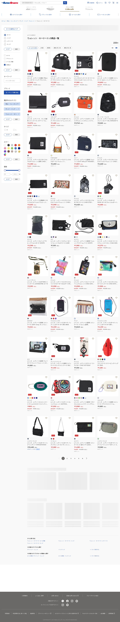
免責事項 (32, 613)
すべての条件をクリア (12, 29)
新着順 (48, 48)
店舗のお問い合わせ (72, 596)
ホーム (3, 21)
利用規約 (7, 613)
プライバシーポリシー (45, 613)
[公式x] (63, 601)
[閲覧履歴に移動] (106, 2)
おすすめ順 (33, 48)
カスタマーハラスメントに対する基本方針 (67, 613)
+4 (38, 196)
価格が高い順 (67, 48)
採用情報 (112, 613)
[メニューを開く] (117, 2)
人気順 (42, 48)
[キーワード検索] (65, 2)
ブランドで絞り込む (12, 92)
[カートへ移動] (113, 3)
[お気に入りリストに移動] (109, 3)
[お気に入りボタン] (46, 53)
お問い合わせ (54, 595)
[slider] (5, 170)
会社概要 (103, 613)
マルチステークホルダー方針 (89, 613)
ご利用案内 (24, 595)
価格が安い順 (57, 48)
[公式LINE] (67, 605)
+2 (108, 237)
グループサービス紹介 (92, 595)
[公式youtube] (77, 601)
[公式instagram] (72, 601)
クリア (8, 49)
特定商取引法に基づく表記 (20, 613)
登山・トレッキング (12, 21)
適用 (16, 49)
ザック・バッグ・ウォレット (27, 21)
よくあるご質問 (39, 595)
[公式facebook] (67, 601)
